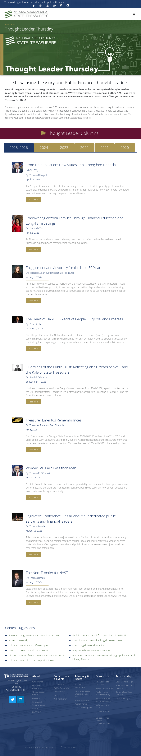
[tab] (19, 147)
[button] (134, 14)
